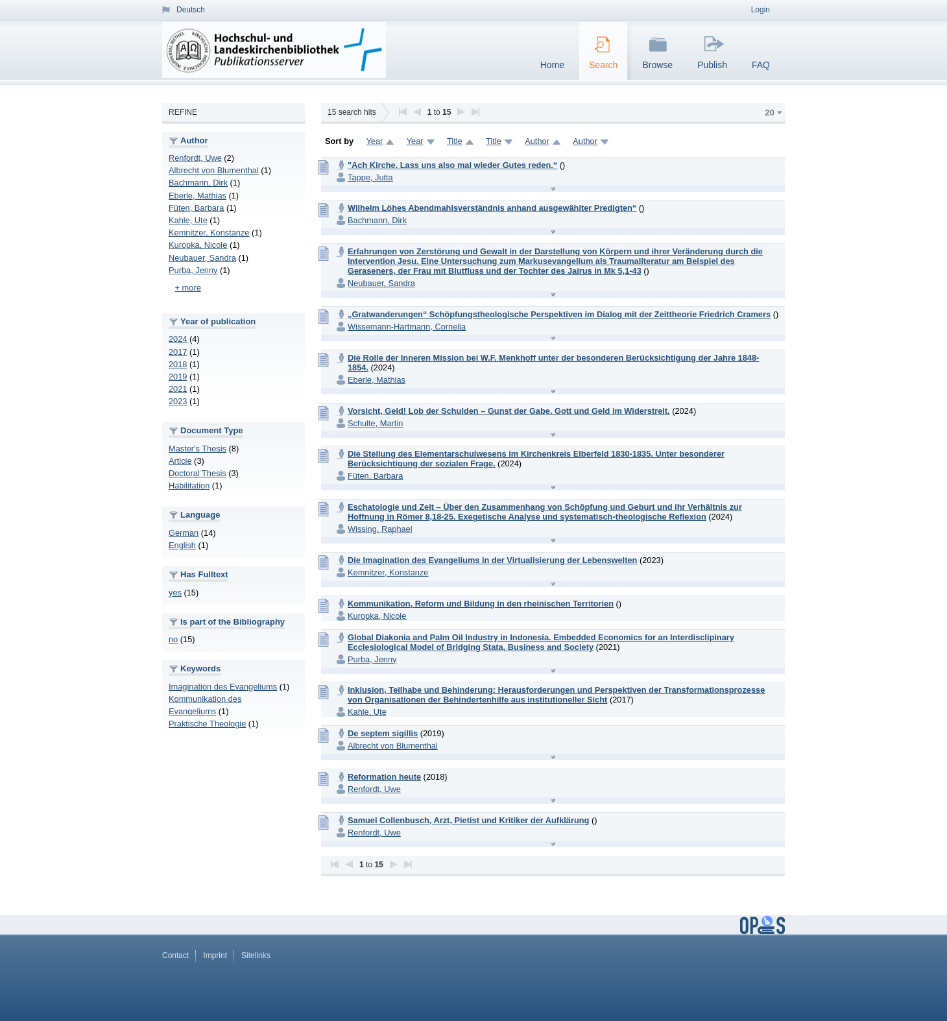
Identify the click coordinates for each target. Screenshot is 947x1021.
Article (180, 461)
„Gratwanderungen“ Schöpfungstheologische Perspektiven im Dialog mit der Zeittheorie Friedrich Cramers (559, 314)
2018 (178, 364)
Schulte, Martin (375, 423)
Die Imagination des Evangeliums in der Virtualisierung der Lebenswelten (492, 560)
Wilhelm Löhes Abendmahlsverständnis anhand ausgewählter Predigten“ (492, 208)
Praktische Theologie (207, 723)
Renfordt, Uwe (195, 158)
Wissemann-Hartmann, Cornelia (407, 326)
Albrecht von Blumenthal (214, 170)
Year (374, 141)
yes (175, 592)
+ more (188, 288)
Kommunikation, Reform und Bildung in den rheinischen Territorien (481, 603)
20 (769, 112)
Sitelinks (255, 955)
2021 (178, 389)
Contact (175, 955)
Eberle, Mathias (197, 195)
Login (760, 9)
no (173, 639)
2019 (178, 376)
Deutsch (190, 9)
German (183, 533)
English (182, 545)
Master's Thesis (197, 448)
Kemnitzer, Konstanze (209, 232)
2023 (178, 401)
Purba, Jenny (193, 270)
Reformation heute (384, 777)
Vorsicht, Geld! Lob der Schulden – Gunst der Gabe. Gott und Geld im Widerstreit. (509, 411)
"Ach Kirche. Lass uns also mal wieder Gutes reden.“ (452, 165)
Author (537, 141)
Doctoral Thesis (197, 473)
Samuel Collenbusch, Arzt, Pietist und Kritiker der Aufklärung (468, 820)
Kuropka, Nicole (198, 245)
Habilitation (189, 485)
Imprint (215, 955)
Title (454, 141)
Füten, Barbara (196, 208)
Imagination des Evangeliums (223, 686)
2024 (178, 339)
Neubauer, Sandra (202, 258)
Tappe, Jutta (370, 177)
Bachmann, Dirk (198, 182)
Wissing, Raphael (380, 529)
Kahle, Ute (188, 220)
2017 (178, 352)
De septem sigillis (383, 733)
